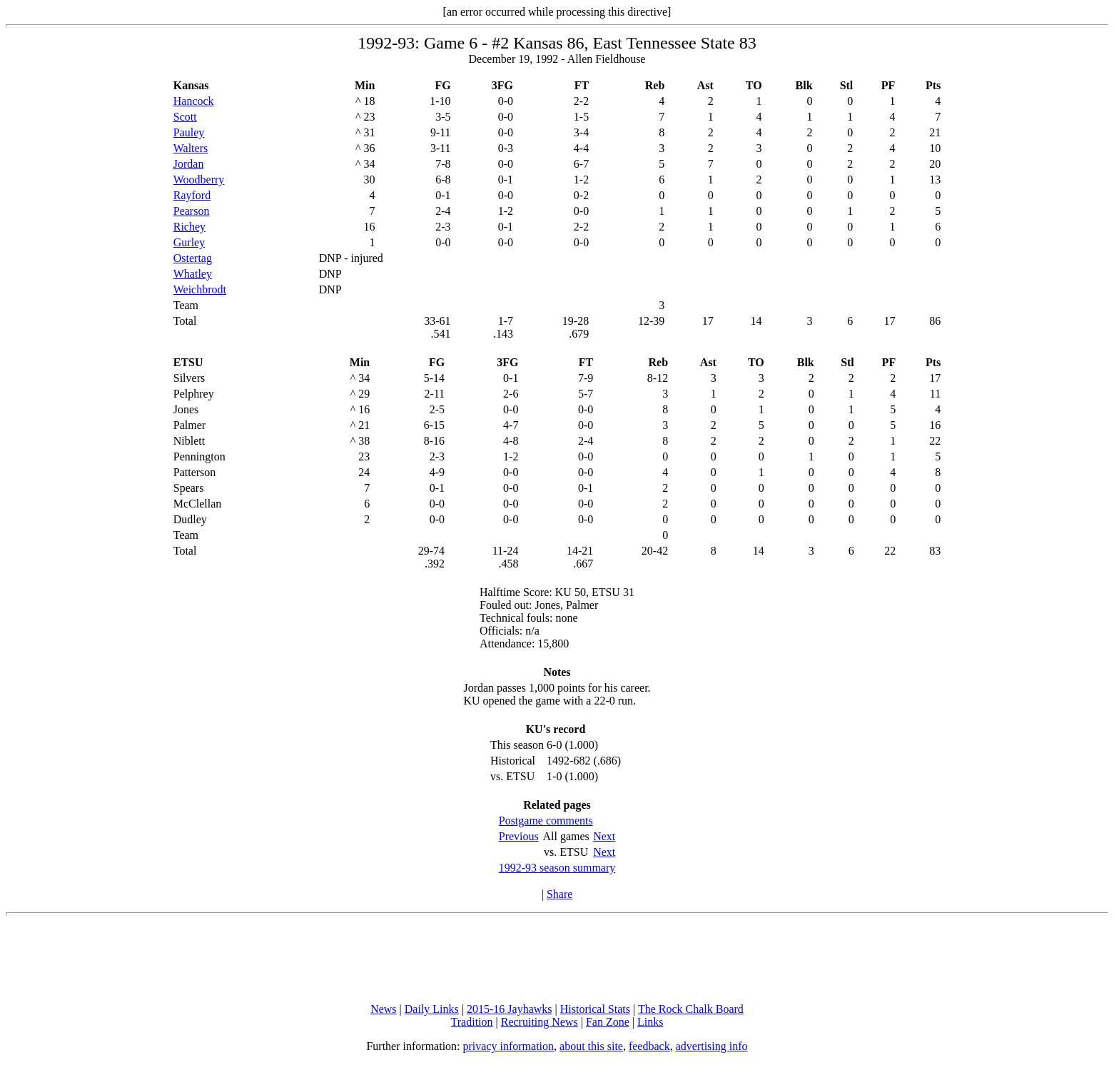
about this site (591, 1046)
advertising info (712, 1046)
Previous (519, 836)
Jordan (188, 164)
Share (559, 894)
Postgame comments (546, 820)
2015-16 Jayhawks (509, 1009)
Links (650, 1022)
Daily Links (432, 1009)
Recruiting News (539, 1022)
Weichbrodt (199, 289)
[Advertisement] (557, 959)
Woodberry (199, 179)
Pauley (189, 132)
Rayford (192, 195)
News (383, 1009)
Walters (190, 148)
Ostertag (192, 258)
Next (604, 836)
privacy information (509, 1046)
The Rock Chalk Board (691, 1009)
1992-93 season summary (557, 868)
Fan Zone (607, 1022)
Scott (185, 117)
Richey (189, 227)
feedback (649, 1046)
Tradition (472, 1022)
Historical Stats (595, 1009)
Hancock (193, 101)
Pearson (191, 211)
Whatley (192, 274)
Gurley (189, 242)
